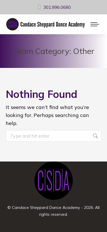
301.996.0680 (53, 7)
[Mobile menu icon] (94, 24)
